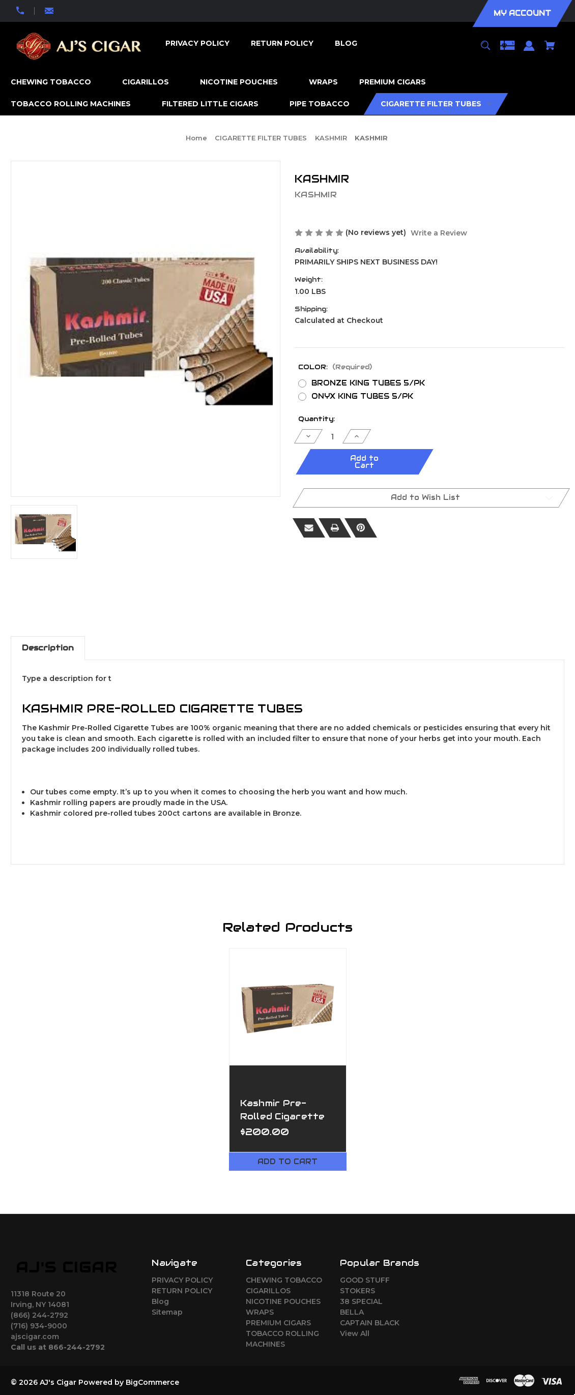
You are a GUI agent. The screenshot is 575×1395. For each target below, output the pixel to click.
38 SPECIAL (361, 1301)
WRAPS (260, 1312)
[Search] (485, 50)
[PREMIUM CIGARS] (397, 82)
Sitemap (167, 1312)
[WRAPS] (323, 82)
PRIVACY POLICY (182, 1280)
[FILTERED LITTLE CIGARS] (215, 104)
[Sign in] (529, 50)
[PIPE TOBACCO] (325, 104)
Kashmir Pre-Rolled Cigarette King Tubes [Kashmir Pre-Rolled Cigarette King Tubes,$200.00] (282, 1115)
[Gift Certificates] (507, 50)
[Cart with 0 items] (550, 50)
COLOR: (335, 367)
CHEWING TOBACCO (284, 1280)
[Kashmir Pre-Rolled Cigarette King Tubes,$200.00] (287, 1006)
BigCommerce (152, 1382)
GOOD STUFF (365, 1280)
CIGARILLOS (268, 1290)
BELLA (352, 1312)
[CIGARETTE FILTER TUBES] (436, 104)
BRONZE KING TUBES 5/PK (368, 383)
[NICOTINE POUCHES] (244, 82)
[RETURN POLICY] (282, 43)
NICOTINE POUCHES (283, 1301)
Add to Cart (287, 1161)
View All (354, 1333)
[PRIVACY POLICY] (197, 43)
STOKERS (357, 1290)
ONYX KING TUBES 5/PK (362, 396)
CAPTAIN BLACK (369, 1322)
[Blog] (346, 43)
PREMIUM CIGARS (278, 1322)
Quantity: (316, 418)
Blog (160, 1301)
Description (48, 647)
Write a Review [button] (439, 233)
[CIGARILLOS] (150, 82)
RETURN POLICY (182, 1290)
